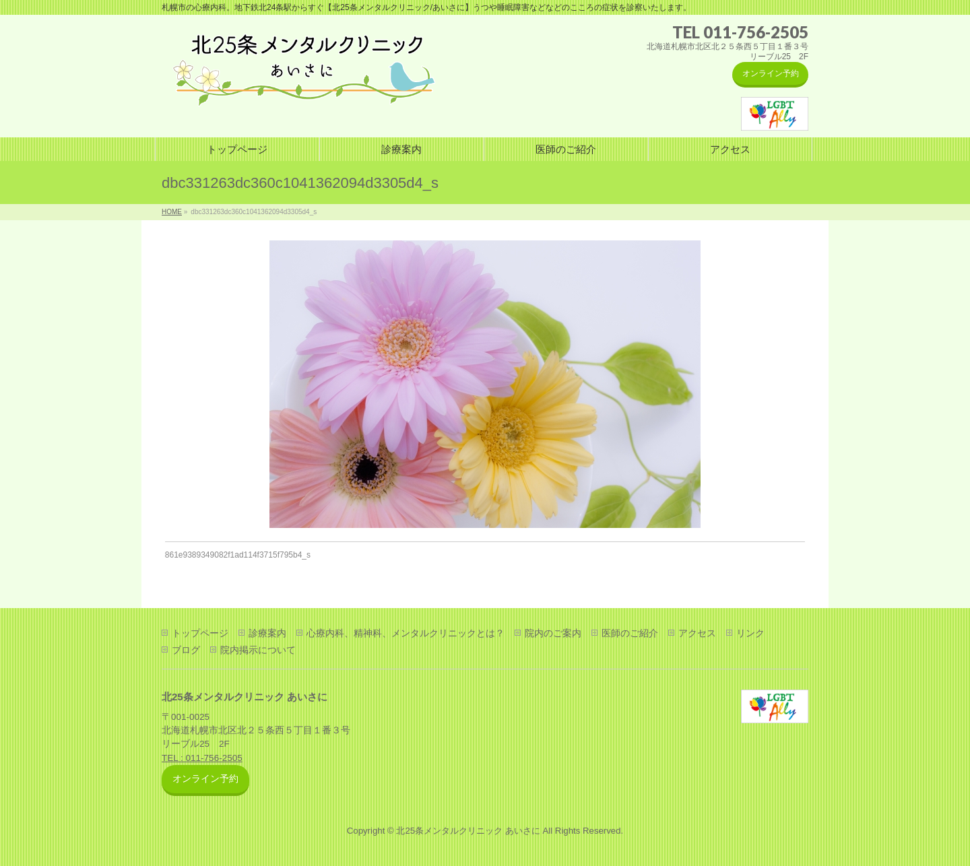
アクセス (697, 633)
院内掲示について (258, 649)
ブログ (186, 649)
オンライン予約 (770, 73)
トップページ (200, 633)
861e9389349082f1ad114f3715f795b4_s (238, 555)
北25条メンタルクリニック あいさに (468, 831)
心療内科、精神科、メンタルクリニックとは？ (405, 633)
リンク (750, 633)
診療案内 (267, 633)
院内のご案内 (553, 633)
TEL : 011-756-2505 (202, 758)
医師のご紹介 (630, 633)
